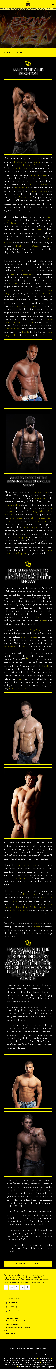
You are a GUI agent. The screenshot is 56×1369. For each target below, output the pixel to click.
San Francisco (41, 1364)
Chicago (18, 1358)
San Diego (21, 1366)
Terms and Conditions (14, 1354)
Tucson (49, 1362)
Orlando (7, 1364)
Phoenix (43, 1362)
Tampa (49, 1364)
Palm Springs (29, 1366)
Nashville (37, 1362)
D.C (16, 1366)
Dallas (6, 1360)
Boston (11, 1360)
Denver (24, 1358)
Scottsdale (7, 1362)
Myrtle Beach (40, 1360)
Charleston (41, 1358)
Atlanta (35, 1358)
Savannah (33, 1364)
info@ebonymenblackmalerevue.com (18, 1327)
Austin (30, 1358)
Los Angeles (29, 1362)
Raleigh (26, 1364)
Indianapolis (15, 1362)
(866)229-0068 (10, 1333)
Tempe (22, 1362)
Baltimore (24, 1360)
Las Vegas (48, 1360)
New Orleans (14, 1364)
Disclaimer (25, 1354)
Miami (21, 1364)
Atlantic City (11, 1358)
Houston (48, 1358)
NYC (5, 1358)
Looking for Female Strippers (43, 1367)
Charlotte (17, 1360)
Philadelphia (31, 1360)
